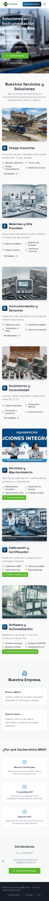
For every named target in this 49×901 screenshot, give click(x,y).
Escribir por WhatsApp (24, 871)
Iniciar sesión (32, 4)
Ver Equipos (11, 174)
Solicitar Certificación (15, 574)
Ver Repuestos (12, 335)
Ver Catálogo (11, 418)
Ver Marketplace (15, 56)
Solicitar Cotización (16, 63)
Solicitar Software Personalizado (20, 651)
